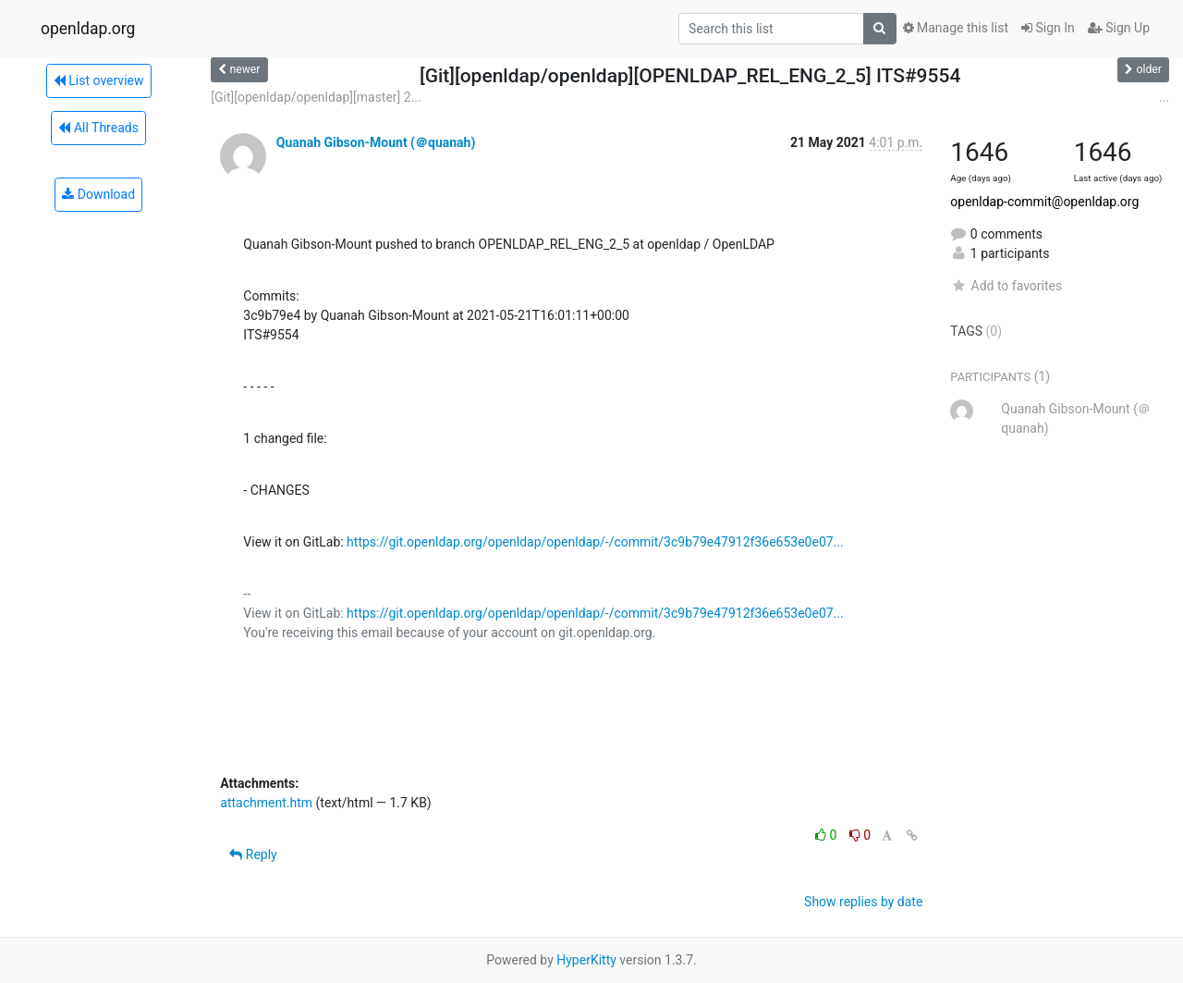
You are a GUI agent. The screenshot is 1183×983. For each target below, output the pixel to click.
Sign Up (1119, 27)
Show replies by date (863, 901)
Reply (252, 854)
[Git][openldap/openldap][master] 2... (316, 97)
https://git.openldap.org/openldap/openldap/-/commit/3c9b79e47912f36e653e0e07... (595, 542)
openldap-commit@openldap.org (1044, 201)
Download (98, 194)
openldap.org (88, 28)
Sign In (1048, 27)
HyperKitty (586, 959)
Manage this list (955, 27)
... (1164, 97)
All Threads (98, 127)
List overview (99, 80)
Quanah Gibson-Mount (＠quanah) (376, 142)
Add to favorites (1006, 285)
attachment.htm (266, 802)
